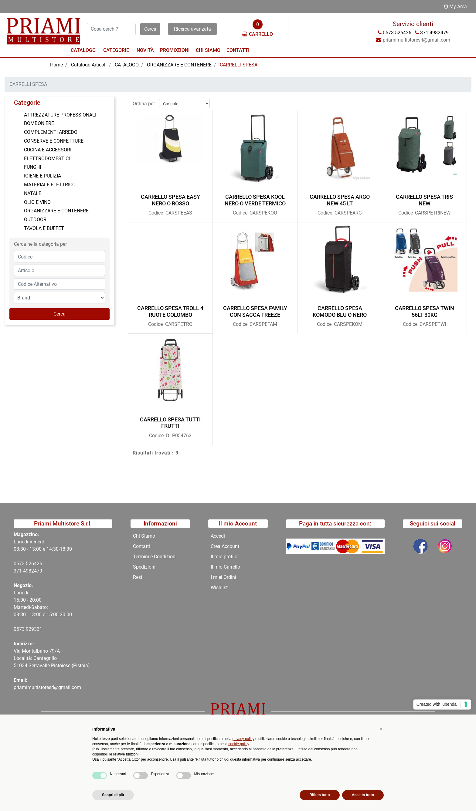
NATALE (32, 193)
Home (56, 65)
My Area (455, 6)
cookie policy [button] (238, 744)
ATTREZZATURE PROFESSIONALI (60, 115)
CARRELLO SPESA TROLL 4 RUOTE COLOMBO (170, 309)
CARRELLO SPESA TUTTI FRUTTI (170, 420)
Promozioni (175, 50)
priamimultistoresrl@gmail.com (47, 687)
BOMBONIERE (39, 123)
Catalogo (83, 50)
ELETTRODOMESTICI (47, 158)
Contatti (238, 50)
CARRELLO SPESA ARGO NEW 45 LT (340, 197)
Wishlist (219, 587)
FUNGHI (32, 167)
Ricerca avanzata (192, 29)
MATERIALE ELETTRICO (50, 185)
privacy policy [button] (243, 739)
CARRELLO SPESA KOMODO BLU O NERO (340, 309)
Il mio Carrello (225, 567)
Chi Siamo (208, 50)
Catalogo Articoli (89, 65)
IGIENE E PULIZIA (42, 176)
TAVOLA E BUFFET (44, 228)
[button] (150, 29)
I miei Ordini (223, 577)
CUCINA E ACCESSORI (47, 150)
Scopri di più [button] (113, 795)
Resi (137, 577)
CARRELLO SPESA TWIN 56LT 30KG (424, 309)
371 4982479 (28, 571)
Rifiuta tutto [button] (319, 795)
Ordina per (144, 101)
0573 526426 (28, 563)
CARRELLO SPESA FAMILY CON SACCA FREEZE (255, 309)
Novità (145, 50)
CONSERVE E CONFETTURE (53, 141)
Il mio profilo (224, 556)
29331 (35, 629)
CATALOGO (127, 65)
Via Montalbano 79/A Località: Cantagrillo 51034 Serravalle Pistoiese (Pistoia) (52, 658)
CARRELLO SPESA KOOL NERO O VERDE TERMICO (255, 197)
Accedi (218, 536)
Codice (155, 210)
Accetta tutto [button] (363, 795)
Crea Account (225, 546)
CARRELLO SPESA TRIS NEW (424, 197)
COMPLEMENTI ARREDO (50, 132)
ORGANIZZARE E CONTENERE (179, 65)
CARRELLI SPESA (238, 65)
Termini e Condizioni (155, 556)
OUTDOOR (35, 219)
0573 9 (21, 629)
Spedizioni (144, 567)
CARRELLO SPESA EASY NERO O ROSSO (170, 197)
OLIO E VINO (37, 202)
